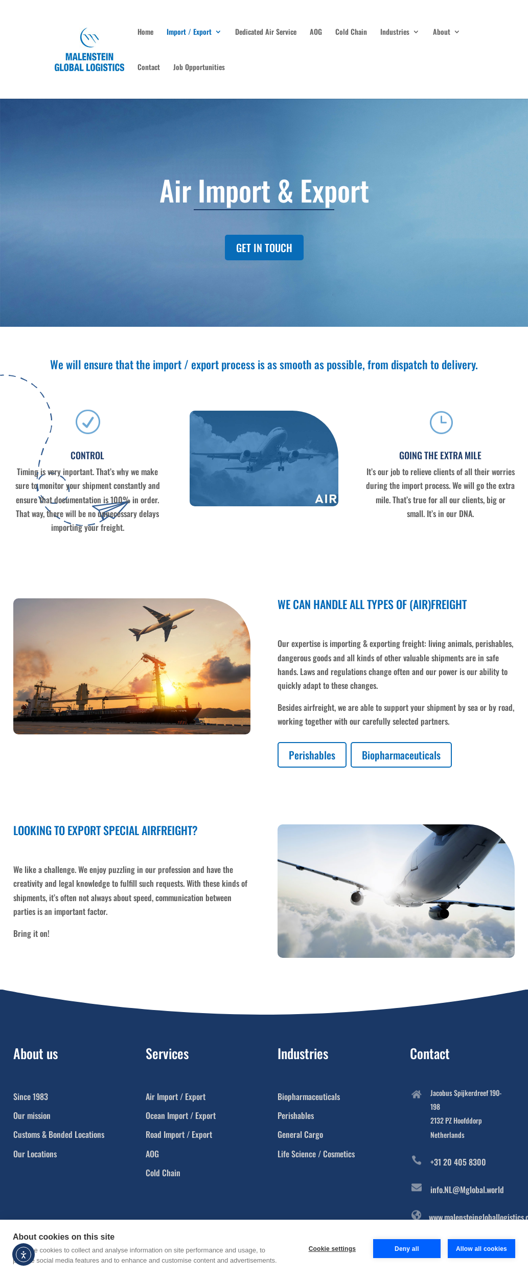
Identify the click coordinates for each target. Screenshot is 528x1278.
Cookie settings (332, 1248)
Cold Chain (351, 32)
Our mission (32, 1115)
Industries (394, 32)
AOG (316, 32)
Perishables (312, 755)
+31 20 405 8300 (458, 1162)
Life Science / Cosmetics (316, 1154)
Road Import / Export (179, 1134)
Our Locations (35, 1154)
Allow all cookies (481, 1248)
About (441, 32)
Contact (148, 67)
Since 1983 (30, 1096)
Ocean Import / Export (181, 1115)
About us (35, 1053)
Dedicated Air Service (265, 32)
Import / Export (189, 32)
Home (145, 32)
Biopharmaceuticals (401, 755)
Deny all (407, 1248)
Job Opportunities (199, 67)
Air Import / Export (175, 1096)
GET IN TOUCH (264, 247)
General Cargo (300, 1134)
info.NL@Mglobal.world (467, 1189)
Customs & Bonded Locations (58, 1134)
